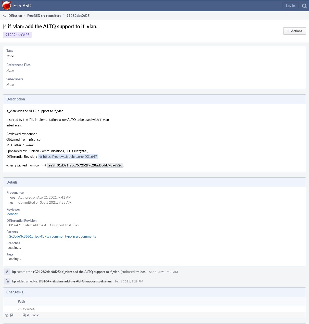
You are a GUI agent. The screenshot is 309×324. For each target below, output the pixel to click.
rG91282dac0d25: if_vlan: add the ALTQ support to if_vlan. (76, 271)
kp (11, 202)
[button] (290, 5)
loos (12, 197)
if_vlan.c (33, 315)
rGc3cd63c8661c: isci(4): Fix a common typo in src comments (51, 236)
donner (12, 214)
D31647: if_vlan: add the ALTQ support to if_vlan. (43, 225)
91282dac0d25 (17, 34)
